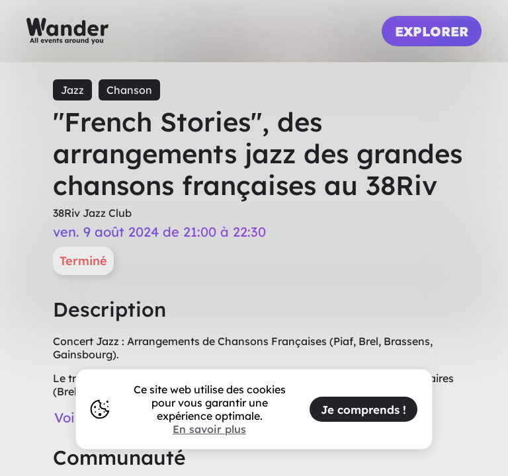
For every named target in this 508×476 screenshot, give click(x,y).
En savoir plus (209, 429)
